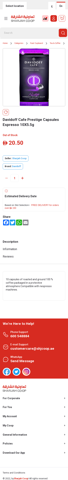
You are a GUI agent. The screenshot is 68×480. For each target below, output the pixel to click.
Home (5, 43)
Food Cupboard (36, 43)
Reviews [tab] (8, 256)
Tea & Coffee (55, 43)
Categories (18, 43)
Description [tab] (10, 241)
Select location (15, 6)
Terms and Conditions (14, 473)
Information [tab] (10, 249)
